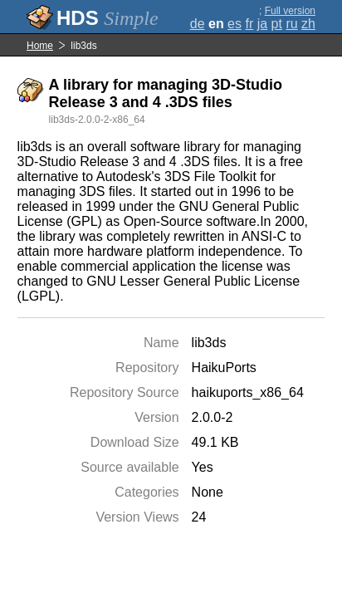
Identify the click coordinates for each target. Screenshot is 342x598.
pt (276, 24)
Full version (290, 11)
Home (40, 45)
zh (308, 24)
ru (291, 24)
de (197, 24)
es (234, 24)
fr (249, 24)
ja (262, 24)
